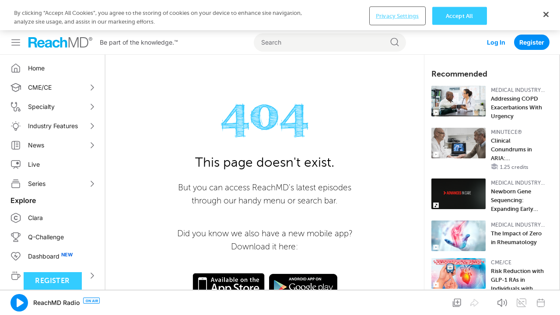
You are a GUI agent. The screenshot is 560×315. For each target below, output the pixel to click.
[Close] (546, 299)
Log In (496, 12)
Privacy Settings (397, 301)
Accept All (459, 301)
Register (531, 12)
